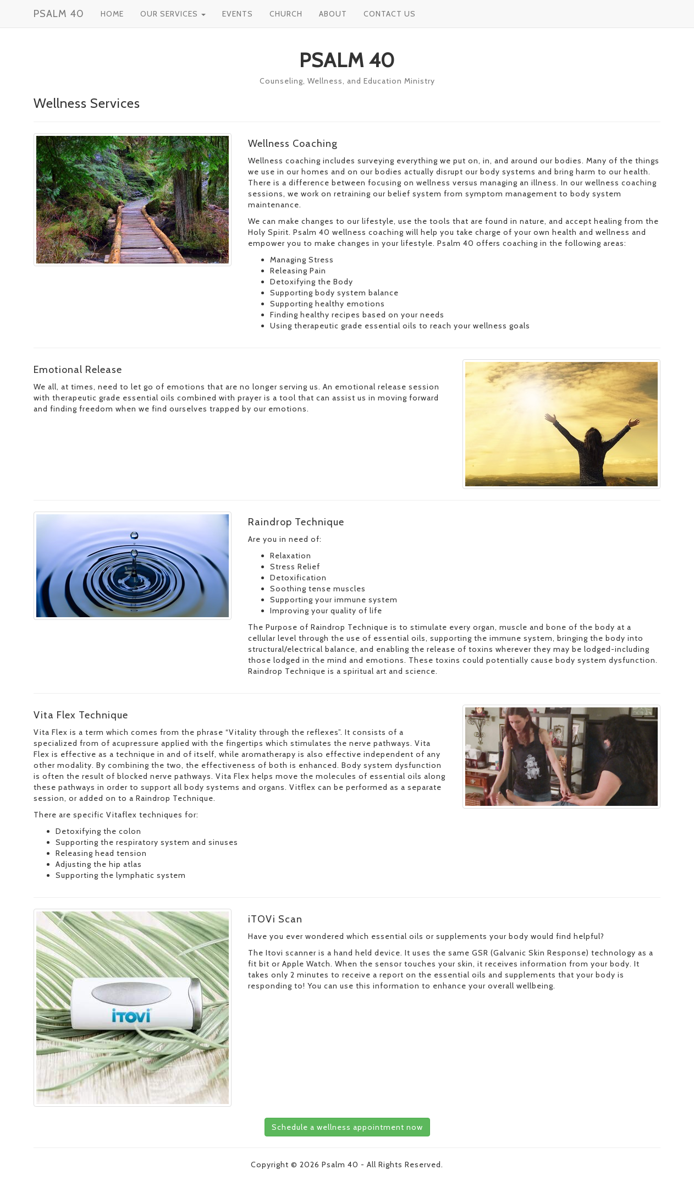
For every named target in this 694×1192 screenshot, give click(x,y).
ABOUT (333, 14)
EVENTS (237, 14)
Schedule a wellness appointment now (347, 1127)
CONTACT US (389, 14)
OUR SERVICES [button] (173, 14)
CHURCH (285, 14)
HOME (112, 14)
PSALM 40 (59, 14)
